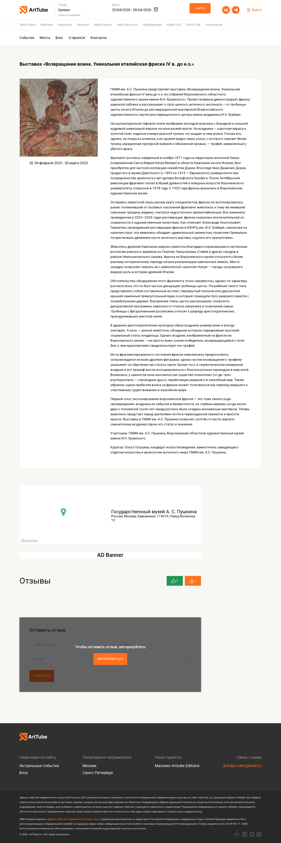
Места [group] (45, 38)
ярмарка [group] (65, 24)
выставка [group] (28, 24)
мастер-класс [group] (128, 24)
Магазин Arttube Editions (177, 765)
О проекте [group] (77, 38)
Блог (24, 772)
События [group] (27, 38)
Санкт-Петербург (98, 772)
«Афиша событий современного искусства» (72, 819)
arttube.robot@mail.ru (242, 765)
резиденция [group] (153, 24)
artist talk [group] (194, 24)
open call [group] (175, 24)
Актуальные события (39, 765)
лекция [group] (47, 24)
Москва (89, 765)
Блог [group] (59, 38)
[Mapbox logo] (29, 541)
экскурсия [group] (214, 24)
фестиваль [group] (104, 24)
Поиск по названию (69, 15)
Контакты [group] (99, 38)
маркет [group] (84, 24)
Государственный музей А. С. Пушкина (154, 511)
